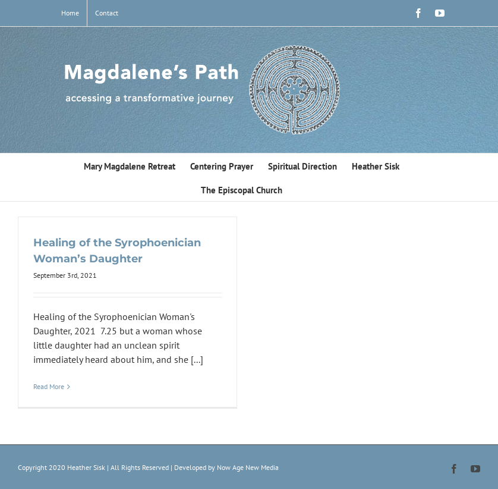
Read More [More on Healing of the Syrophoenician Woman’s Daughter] (48, 386)
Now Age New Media (248, 467)
